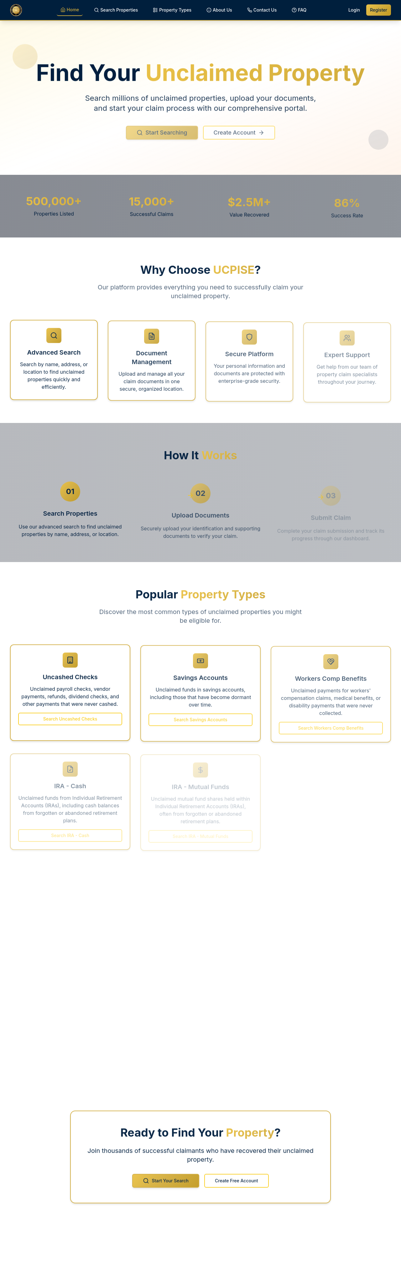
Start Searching (162, 136)
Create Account (239, 136)
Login (354, 10)
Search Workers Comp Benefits (330, 730)
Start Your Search (166, 1183)
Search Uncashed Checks (70, 721)
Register (378, 10)
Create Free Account (236, 1183)
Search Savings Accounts (200, 722)
